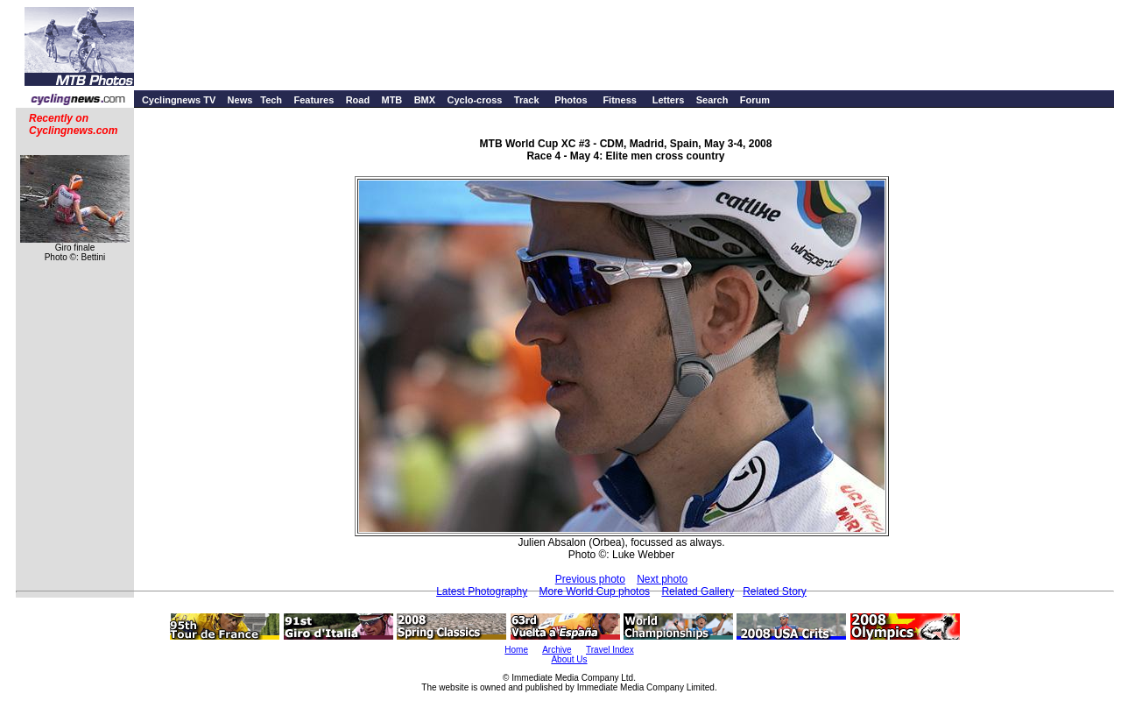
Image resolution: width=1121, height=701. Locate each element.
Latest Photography (481, 591)
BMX (424, 100)
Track (526, 100)
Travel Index (610, 650)
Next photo (662, 579)
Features (313, 100)
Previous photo (590, 579)
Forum (755, 100)
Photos (570, 100)
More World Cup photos (595, 591)
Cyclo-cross (474, 100)
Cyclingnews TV (178, 100)
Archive (556, 650)
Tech (271, 100)
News (240, 100)
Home (516, 650)
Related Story (775, 591)
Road (358, 100)
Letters (668, 100)
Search (712, 100)
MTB (391, 100)
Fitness (620, 100)
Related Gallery (697, 591)
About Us (569, 659)
